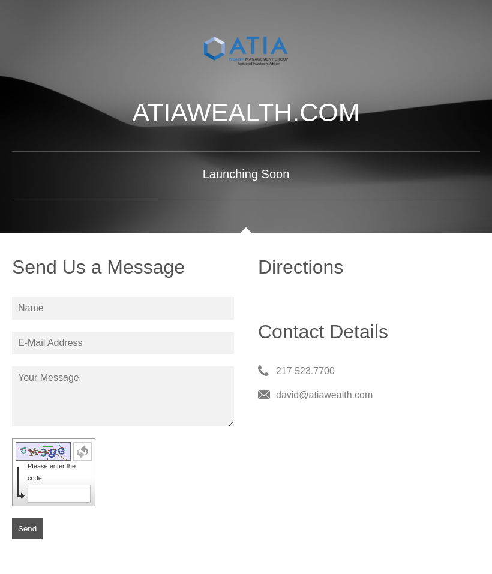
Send (27, 528)
